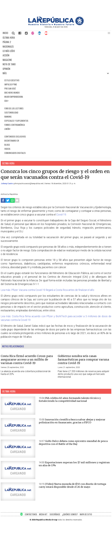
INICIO (5, 33)
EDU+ (6, 100)
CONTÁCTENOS (31, 514)
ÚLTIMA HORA (9, 37)
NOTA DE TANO (9, 64)
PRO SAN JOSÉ (10, 88)
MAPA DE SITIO (86, 514)
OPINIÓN (6, 69)
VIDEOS (7, 148)
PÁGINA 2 (7, 42)
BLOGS (7, 144)
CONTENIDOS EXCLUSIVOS (15, 136)
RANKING (8, 116)
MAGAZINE (7, 60)
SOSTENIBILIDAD (11, 112)
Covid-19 (61, 214)
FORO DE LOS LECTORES (13, 108)
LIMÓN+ (7, 128)
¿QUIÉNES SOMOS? (70, 514)
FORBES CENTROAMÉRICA (14, 124)
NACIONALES (8, 46)
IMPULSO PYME (10, 84)
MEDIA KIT (43, 514)
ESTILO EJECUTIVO (11, 80)
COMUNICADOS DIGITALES (15, 152)
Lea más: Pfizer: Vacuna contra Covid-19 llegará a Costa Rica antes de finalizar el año (47, 290)
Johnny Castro (7, 183)
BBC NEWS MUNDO (12, 92)
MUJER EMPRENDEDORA (13, 96)
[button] (109, 33)
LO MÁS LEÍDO (9, 51)
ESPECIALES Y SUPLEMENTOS (16, 120)
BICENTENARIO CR (11, 140)
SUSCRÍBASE (55, 514)
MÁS (5, 73)
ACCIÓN (6, 55)
